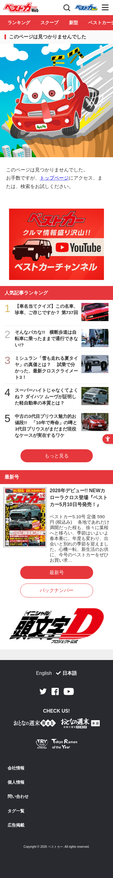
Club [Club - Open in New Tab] (86, 7)
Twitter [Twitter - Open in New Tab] (43, 691)
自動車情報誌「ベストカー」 (21, 7)
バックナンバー (57, 590)
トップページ (54, 177)
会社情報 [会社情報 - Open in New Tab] (16, 768)
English (44, 673)
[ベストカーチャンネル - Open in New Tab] (56, 244)
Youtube (69, 691)
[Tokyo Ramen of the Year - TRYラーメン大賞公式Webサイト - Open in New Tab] (57, 745)
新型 (73, 22)
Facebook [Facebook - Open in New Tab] (55, 691)
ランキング (19, 22)
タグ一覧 (16, 811)
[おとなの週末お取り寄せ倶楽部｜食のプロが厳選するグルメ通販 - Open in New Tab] (35, 724)
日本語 (69, 673)
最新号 (56, 572)
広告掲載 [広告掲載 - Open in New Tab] (16, 825)
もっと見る (57, 455)
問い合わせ (18, 796)
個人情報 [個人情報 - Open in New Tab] (16, 782)
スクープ (49, 22)
